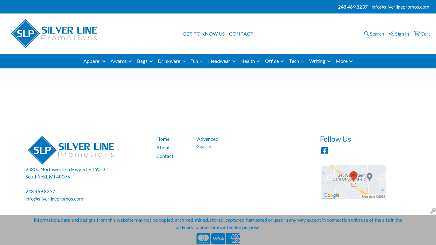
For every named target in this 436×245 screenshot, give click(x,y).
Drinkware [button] (169, 61)
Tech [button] (294, 61)
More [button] (342, 61)
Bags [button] (142, 61)
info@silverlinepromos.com (400, 7)
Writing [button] (317, 61)
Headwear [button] (219, 61)
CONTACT (241, 33)
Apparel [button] (92, 61)
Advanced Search (207, 142)
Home (162, 139)
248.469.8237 (353, 7)
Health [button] (247, 61)
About (163, 147)
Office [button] (272, 61)
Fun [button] (194, 61)
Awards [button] (119, 61)
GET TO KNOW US (204, 33)
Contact (164, 156)
